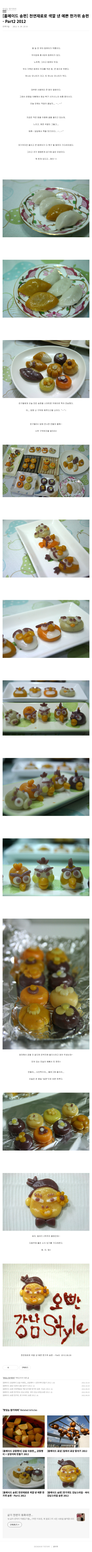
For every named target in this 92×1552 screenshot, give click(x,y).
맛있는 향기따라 (9, 1378)
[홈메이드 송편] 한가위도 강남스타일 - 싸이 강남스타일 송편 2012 (26, 1392)
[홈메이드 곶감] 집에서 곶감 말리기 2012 (17, 1385)
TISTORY (46, 1546)
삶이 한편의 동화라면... (20, 1515)
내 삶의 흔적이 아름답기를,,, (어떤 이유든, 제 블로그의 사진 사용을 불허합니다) (40, 1518)
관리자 (55, 1546)
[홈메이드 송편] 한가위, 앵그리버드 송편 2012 (19, 1395)
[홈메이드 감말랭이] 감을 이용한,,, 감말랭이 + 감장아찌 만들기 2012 (27, 1382)
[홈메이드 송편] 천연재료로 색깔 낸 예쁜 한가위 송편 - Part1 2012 (26, 1389)
